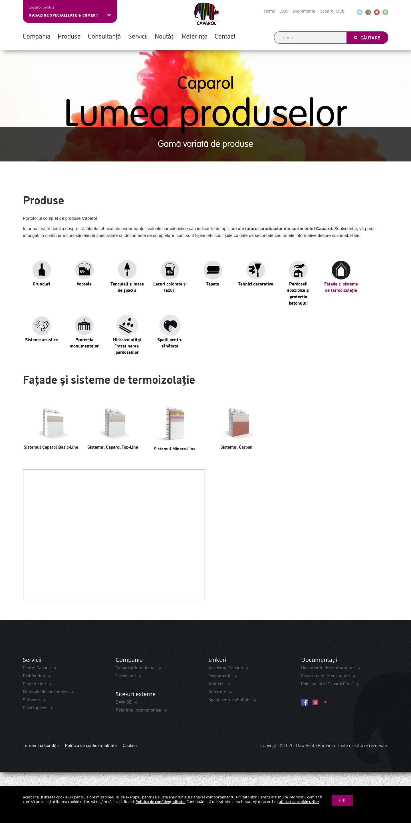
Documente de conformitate (328, 667)
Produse (69, 35)
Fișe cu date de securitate (326, 675)
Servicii (138, 35)
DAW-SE (124, 702)
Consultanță (104, 35)
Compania (37, 35)
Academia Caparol (226, 667)
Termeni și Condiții (41, 746)
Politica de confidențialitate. (161, 801)
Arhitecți (217, 683)
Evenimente (304, 11)
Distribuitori (34, 675)
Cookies (130, 746)
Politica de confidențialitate (91, 746)
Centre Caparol (37, 667)
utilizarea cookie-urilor (299, 801)
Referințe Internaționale (139, 710)
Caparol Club (332, 11)
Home (269, 11)
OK (342, 800)
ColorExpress (35, 707)
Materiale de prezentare (46, 691)
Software (32, 699)
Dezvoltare (126, 675)
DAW (284, 11)
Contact (225, 35)
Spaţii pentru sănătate (230, 699)
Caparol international (136, 667)
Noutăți (165, 35)
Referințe (194, 35)
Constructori (35, 683)
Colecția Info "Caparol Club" (327, 683)
